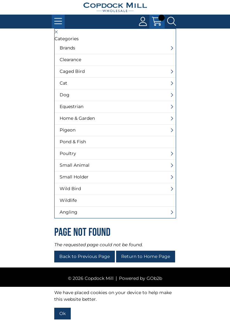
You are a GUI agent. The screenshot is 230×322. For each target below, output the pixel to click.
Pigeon (68, 130)
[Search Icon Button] (172, 22)
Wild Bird (70, 188)
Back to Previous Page (84, 256)
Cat (63, 83)
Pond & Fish (73, 142)
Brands (67, 48)
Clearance (70, 59)
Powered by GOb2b (140, 278)
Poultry (68, 153)
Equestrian (71, 106)
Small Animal (74, 165)
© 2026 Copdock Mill (91, 278)
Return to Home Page (145, 256)
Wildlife (68, 200)
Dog (64, 95)
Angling (68, 212)
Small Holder (74, 177)
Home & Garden (77, 118)
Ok (62, 313)
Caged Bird (72, 71)
